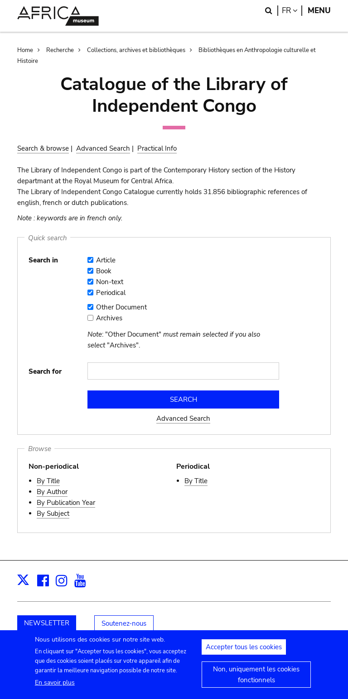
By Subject (53, 513)
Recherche (60, 50)
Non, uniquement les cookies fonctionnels (256, 679)
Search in (43, 260)
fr (292, 10)
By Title (48, 480)
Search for (45, 371)
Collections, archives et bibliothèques (136, 50)
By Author (52, 491)
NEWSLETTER (46, 623)
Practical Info (157, 148)
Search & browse (43, 148)
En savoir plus (55, 686)
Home (25, 50)
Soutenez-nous (124, 623)
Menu (319, 10)
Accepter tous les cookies (244, 651)
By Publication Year (66, 502)
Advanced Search (103, 148)
